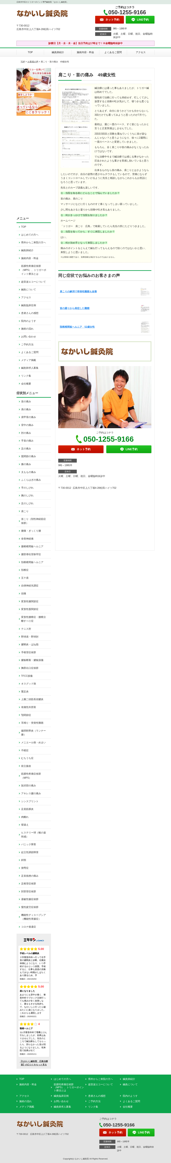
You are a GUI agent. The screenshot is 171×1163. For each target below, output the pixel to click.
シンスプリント (29, 801)
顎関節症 (26, 715)
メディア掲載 (28, 360)
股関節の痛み (28, 456)
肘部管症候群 (28, 891)
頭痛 (23, 593)
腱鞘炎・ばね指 (29, 644)
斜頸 (23, 860)
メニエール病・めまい (33, 742)
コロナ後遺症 (28, 926)
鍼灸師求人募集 (29, 368)
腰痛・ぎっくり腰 (31, 530)
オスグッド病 (28, 683)
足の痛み (26, 448)
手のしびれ (27, 487)
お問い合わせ (28, 336)
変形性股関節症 (29, 609)
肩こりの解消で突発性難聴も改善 (78, 291)
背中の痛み (27, 425)
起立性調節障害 (29, 852)
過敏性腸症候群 (29, 899)
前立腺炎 (26, 766)
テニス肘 (26, 628)
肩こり (25, 511)
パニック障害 (28, 844)
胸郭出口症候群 (29, 668)
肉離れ (25, 817)
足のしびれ (27, 503)
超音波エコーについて (33, 281)
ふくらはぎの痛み (31, 480)
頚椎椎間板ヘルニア (32, 562)
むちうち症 (27, 758)
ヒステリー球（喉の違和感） (33, 834)
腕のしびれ (27, 495)
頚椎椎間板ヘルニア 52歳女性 (77, 327)
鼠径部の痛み (28, 785)
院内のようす (28, 321)
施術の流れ (27, 328)
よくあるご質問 (113, 52)
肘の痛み (26, 433)
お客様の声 (32, 61)
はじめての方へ (29, 234)
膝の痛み (26, 464)
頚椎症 (25, 570)
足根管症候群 (28, 883)
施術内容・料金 (85, 52)
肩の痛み (26, 409)
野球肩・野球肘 (29, 636)
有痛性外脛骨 (28, 707)
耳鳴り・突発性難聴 (32, 722)
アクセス (141, 52)
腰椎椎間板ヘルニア (32, 546)
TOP (30, 52)
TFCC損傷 (27, 676)
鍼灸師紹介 (58, 52)
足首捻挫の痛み (29, 875)
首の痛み (26, 401)
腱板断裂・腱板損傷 (32, 660)
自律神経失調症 (29, 585)
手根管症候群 (28, 652)
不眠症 (25, 750)
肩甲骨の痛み (28, 417)
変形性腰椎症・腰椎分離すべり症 (33, 619)
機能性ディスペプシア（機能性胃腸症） (33, 917)
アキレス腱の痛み (31, 793)
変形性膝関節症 (29, 601)
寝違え (25, 824)
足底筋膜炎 (27, 809)
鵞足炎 (25, 691)
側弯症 (25, 868)
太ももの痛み (28, 472)
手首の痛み (27, 440)
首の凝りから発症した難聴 (74, 308)
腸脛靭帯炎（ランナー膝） (33, 732)
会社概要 (26, 383)
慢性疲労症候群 (29, 907)
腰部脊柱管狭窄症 (31, 554)
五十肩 (25, 578)
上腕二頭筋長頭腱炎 (32, 699)
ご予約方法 (27, 344)
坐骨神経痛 (27, 538)
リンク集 (26, 375)
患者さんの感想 (29, 313)
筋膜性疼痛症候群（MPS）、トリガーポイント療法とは (33, 270)
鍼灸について (28, 289)
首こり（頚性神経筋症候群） (33, 521)
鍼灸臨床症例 (28, 305)
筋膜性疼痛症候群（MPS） (31, 775)
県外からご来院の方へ (33, 242)
